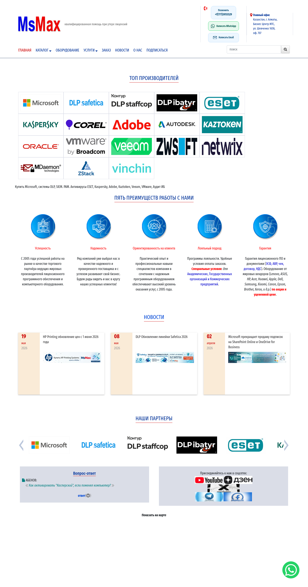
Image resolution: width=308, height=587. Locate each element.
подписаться (157, 50)
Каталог (44, 50)
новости (154, 317)
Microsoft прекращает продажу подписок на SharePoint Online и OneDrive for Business (255, 342)
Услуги (91, 50)
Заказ (106, 50)
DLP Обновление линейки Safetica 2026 (162, 337)
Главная (24, 50)
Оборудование (67, 50)
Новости (122, 50)
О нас (137, 50)
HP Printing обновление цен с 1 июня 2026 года (71, 339)
